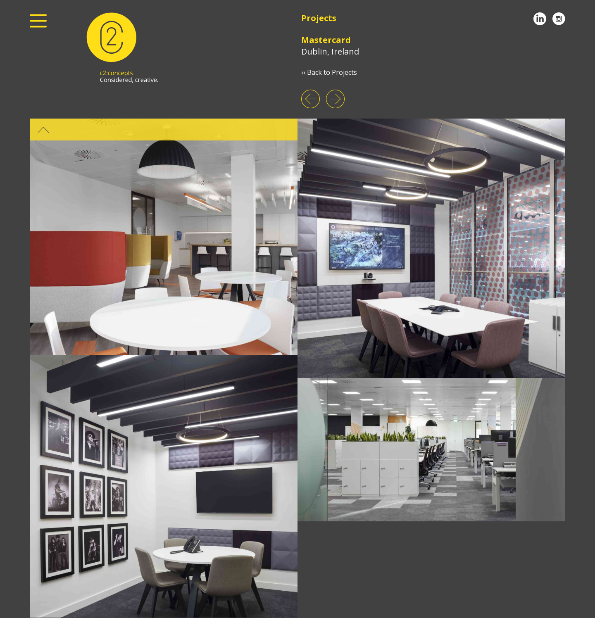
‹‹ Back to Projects (329, 72)
